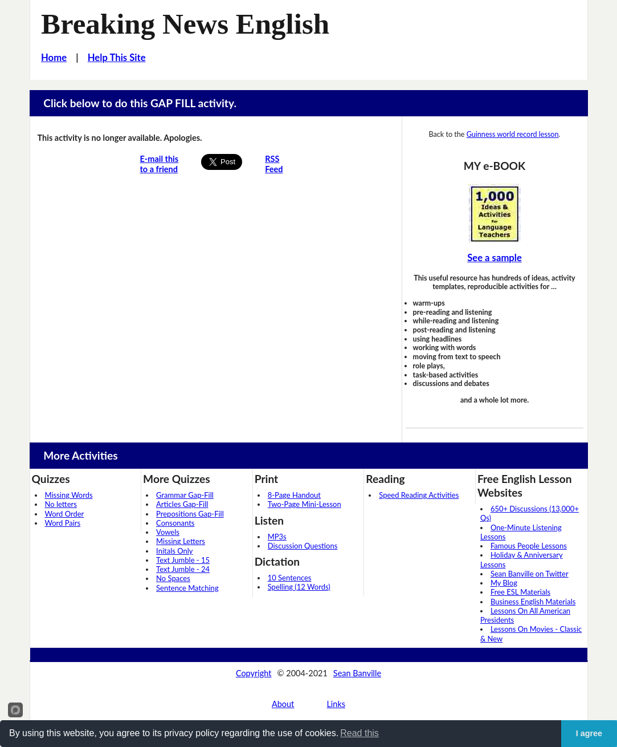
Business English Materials (533, 601)
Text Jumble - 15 (183, 560)
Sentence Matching (187, 587)
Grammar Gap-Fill (185, 495)
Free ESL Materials (520, 591)
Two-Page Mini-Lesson (304, 504)
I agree (589, 733)
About (283, 704)
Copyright (254, 673)
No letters (61, 504)
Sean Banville (357, 673)
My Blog (504, 582)
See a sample (494, 257)
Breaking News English (185, 24)
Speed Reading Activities (419, 495)
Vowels (167, 532)
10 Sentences (290, 577)
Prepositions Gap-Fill (190, 513)
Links (335, 704)
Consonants (175, 522)
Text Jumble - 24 (183, 569)
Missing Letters (180, 541)
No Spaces (173, 578)
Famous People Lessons (529, 545)
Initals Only (174, 550)
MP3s (277, 536)
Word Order (64, 513)
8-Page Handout (294, 495)
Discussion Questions (303, 545)
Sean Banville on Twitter (530, 573)
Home (54, 57)
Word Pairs (63, 522)
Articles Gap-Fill (182, 504)
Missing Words (69, 495)
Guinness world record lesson (513, 134)
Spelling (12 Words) (299, 586)
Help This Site (117, 57)
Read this (359, 733)
